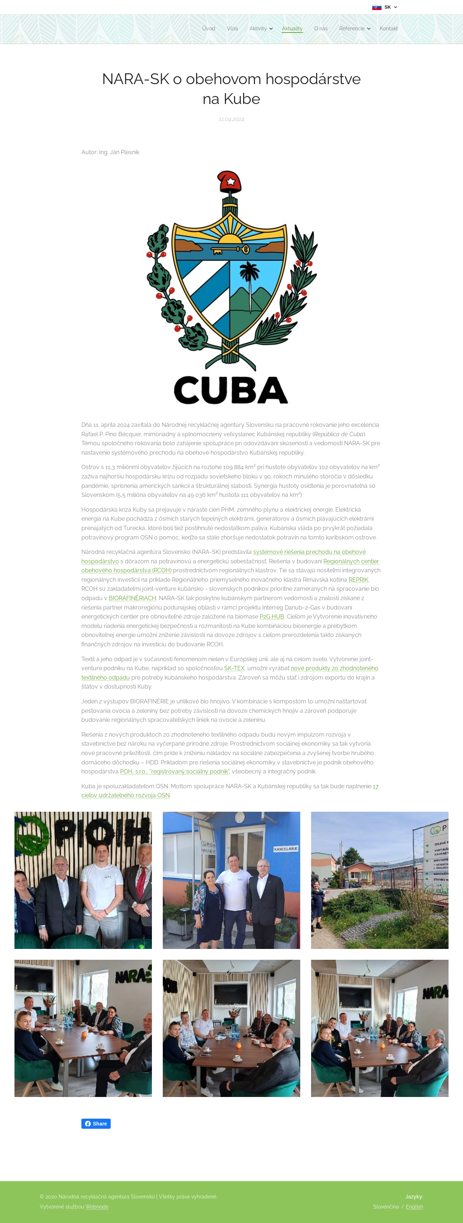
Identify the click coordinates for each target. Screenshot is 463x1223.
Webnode (97, 1207)
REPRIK (358, 579)
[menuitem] (323, 29)
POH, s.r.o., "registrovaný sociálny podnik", (175, 771)
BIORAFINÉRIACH (132, 598)
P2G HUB (272, 616)
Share (96, 1124)
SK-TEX (234, 668)
